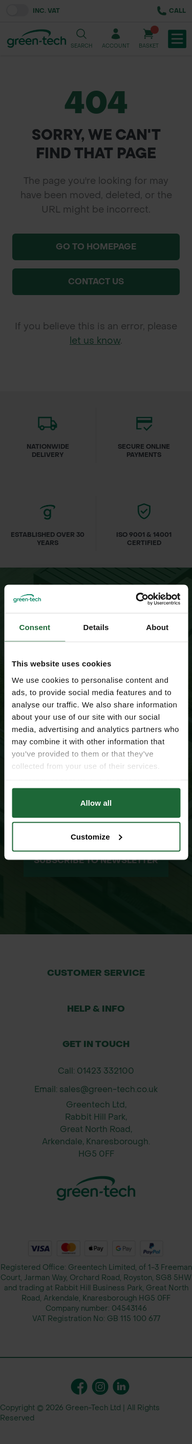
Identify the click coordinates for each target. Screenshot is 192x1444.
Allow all (96, 803)
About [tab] (157, 627)
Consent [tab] (34, 627)
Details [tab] (96, 627)
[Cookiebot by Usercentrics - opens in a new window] (136, 598)
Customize (96, 836)
